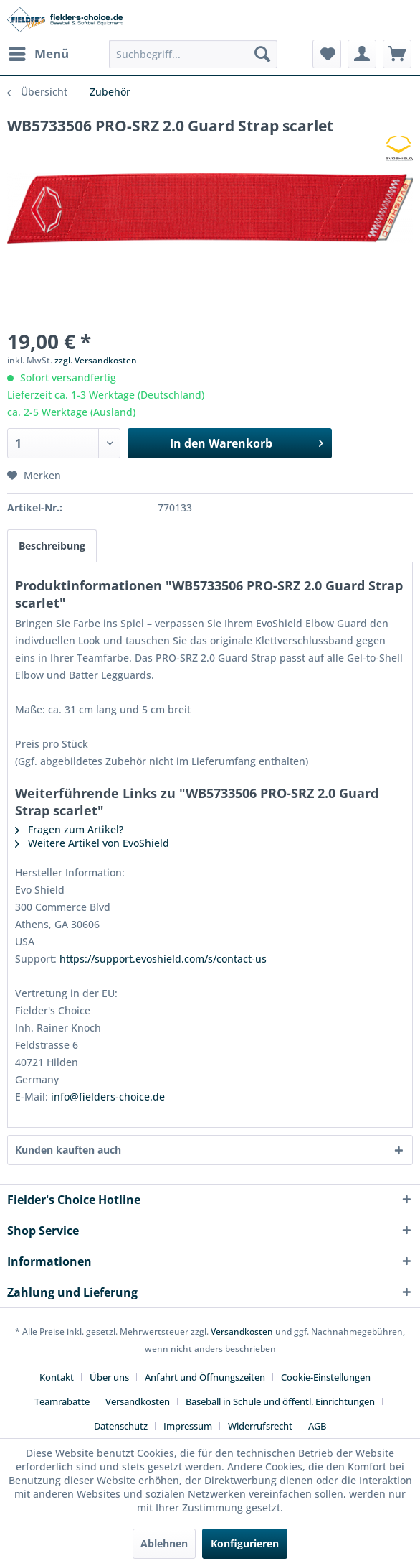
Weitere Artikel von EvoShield (92, 843)
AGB (317, 1425)
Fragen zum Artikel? (69, 829)
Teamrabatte (62, 1401)
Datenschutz (121, 1425)
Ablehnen (164, 1543)
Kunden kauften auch (68, 1150)
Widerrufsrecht (260, 1425)
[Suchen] (262, 54)
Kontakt (56, 1377)
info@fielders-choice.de (108, 1096)
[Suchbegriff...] (193, 54)
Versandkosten (242, 1331)
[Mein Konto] (362, 54)
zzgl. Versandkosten (95, 360)
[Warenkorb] (397, 54)
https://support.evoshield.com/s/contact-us (163, 958)
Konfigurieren (245, 1543)
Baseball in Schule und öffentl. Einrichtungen (280, 1401)
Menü (39, 52)
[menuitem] (38, 54)
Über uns (109, 1377)
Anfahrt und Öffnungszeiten (205, 1377)
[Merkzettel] (326, 54)
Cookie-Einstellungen (326, 1377)
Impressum (187, 1425)
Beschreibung (52, 545)
